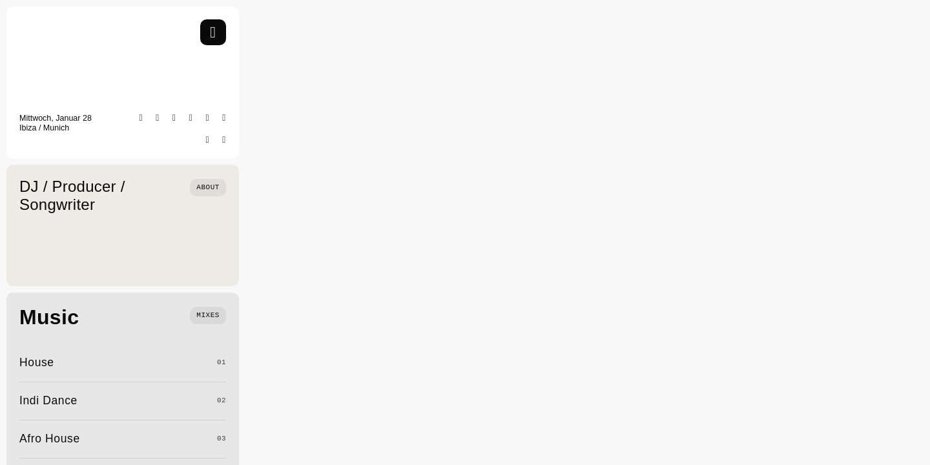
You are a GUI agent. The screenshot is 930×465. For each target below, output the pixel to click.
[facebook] (174, 118)
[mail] (224, 140)
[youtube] (224, 118)
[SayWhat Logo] (58, 24)
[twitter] (191, 118)
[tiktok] (208, 118)
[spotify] (141, 118)
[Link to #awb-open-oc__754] (213, 32)
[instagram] (158, 118)
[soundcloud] (208, 140)
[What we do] (208, 314)
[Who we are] (208, 186)
